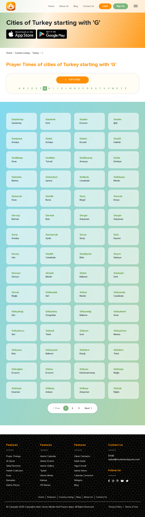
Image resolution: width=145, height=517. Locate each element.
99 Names (45, 485)
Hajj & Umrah (80, 466)
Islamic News (80, 471)
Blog (76, 6)
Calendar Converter (83, 475)
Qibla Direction (13, 466)
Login (105, 6)
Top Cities (72, 80)
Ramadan (10, 480)
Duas (8, 475)
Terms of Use (131, 507)
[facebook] (109, 481)
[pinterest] (118, 481)
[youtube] (122, 481)
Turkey (35, 53)
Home (51, 6)
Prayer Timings (13, 456)
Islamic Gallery (47, 466)
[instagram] (113, 481)
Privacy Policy (115, 507)
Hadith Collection (14, 471)
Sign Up (120, 6)
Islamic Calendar (48, 456)
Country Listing (22, 53)
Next (88, 408)
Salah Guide (80, 461)
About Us (64, 6)
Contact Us (88, 6)
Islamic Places (13, 485)
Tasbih (43, 471)
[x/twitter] (127, 481)
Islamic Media (46, 475)
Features (51, 497)
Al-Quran (10, 461)
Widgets (78, 480)
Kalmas (43, 480)
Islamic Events (47, 461)
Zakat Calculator (82, 456)
